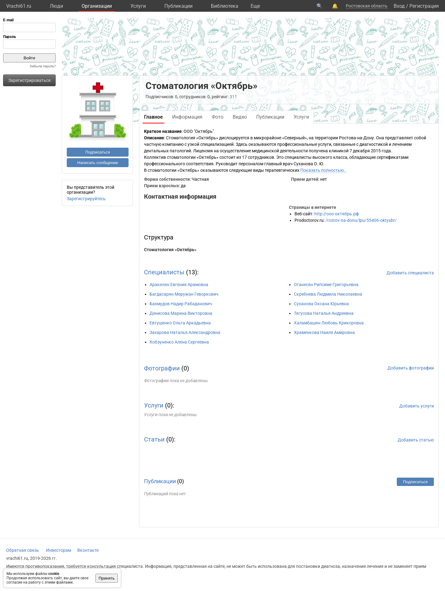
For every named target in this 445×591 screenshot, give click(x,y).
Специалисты (164, 272)
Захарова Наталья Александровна (185, 332)
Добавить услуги (416, 405)
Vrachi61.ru (18, 6)
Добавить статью (416, 439)
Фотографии (162, 368)
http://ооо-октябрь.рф (336, 213)
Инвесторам (58, 550)
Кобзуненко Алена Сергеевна (179, 342)
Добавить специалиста (410, 272)
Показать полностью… (323, 170)
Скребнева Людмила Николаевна (328, 294)
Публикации (178, 6)
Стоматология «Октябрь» (170, 249)
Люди (56, 6)
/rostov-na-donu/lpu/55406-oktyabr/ (361, 220)
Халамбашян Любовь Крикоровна (329, 322)
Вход (399, 6)
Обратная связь (22, 550)
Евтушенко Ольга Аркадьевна (180, 322)
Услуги (138, 6)
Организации (97, 6)
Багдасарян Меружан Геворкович (184, 294)
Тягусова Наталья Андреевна (324, 313)
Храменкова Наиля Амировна (324, 332)
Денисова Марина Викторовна (181, 313)
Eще (255, 6)
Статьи (154, 439)
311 (233, 96)
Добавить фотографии (411, 367)
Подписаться (97, 152)
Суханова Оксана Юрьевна (321, 303)
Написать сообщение (97, 162)
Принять (107, 578)
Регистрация (424, 6)
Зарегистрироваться (29, 80)
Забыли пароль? (43, 66)
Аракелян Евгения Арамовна (179, 284)
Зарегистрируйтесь (86, 198)
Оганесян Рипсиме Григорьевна (326, 284)
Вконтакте (88, 550)
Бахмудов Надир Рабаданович (181, 303)
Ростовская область (367, 5)
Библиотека (224, 6)
